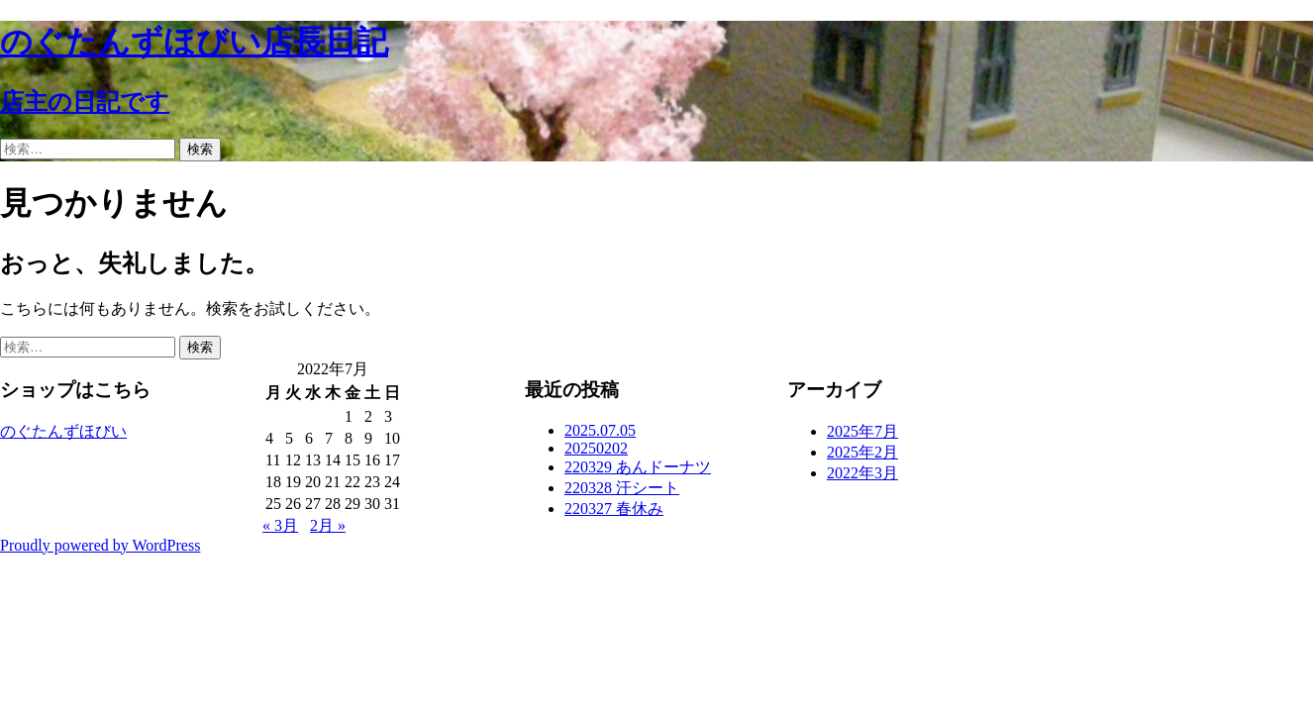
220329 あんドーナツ (637, 466)
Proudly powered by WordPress (100, 545)
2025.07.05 (600, 430)
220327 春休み (613, 508)
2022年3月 (862, 472)
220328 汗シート (621, 487)
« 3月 (280, 525)
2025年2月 (862, 452)
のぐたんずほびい (63, 431)
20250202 (596, 448)
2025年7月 (862, 431)
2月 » (328, 525)
